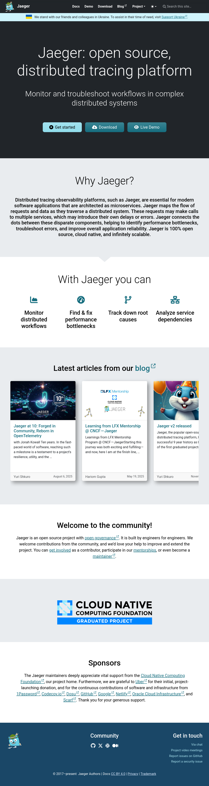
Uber (140, 681)
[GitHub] (93, 746)
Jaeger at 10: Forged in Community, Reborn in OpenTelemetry (35, 431)
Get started (62, 127)
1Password (26, 693)
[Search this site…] (183, 6)
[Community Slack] (107, 746)
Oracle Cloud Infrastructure (156, 693)
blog (142, 368)
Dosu (71, 693)
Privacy (133, 774)
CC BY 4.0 (118, 774)
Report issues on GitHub (185, 756)
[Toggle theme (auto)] (153, 6)
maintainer (102, 556)
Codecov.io (51, 693)
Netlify (122, 693)
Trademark (148, 774)
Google (104, 693)
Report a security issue (186, 761)
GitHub (87, 693)
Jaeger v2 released (174, 426)
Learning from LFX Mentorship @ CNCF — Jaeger (113, 428)
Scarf (68, 700)
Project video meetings (186, 750)
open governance (100, 537)
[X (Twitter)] (100, 746)
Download (104, 127)
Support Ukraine (173, 17)
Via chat (196, 744)
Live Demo (146, 127)
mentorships (144, 550)
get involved (60, 550)
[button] (139, 6)
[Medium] (115, 746)
